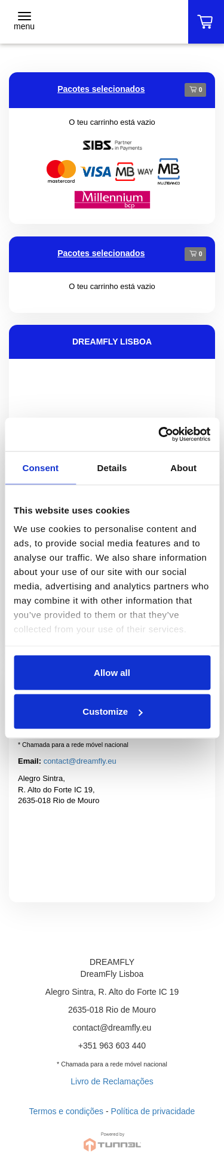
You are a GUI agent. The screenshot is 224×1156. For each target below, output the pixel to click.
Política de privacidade (153, 1111)
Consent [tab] (40, 467)
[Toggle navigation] (24, 22)
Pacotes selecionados (101, 89)
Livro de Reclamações (112, 1081)
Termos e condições (66, 1111)
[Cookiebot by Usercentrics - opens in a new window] (159, 434)
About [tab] (183, 467)
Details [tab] (112, 467)
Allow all (112, 672)
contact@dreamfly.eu (80, 761)
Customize (112, 711)
